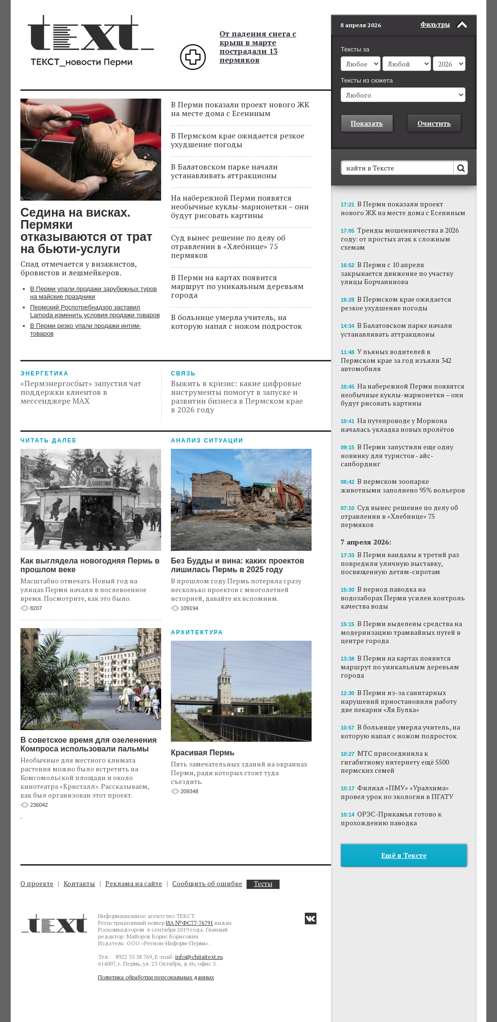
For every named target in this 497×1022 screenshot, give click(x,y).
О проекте (36, 883)
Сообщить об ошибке (207, 883)
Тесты (263, 884)
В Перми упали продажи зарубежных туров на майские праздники (93, 292)
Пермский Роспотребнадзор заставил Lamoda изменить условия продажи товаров (95, 311)
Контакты (79, 883)
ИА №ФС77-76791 (189, 922)
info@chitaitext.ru (199, 956)
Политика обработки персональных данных (156, 977)
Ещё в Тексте (404, 840)
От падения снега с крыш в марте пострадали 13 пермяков (257, 46)
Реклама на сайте (133, 883)
